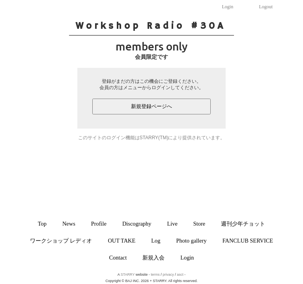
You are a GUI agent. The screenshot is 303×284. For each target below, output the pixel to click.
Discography (137, 223)
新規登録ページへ (151, 106)
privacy (168, 275)
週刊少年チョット (243, 223)
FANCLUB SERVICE (248, 240)
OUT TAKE (121, 240)
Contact (118, 257)
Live (172, 223)
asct (180, 275)
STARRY (128, 275)
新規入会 (153, 257)
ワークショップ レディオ (61, 240)
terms (155, 275)
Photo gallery (191, 240)
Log (155, 240)
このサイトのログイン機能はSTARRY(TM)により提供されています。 (151, 137)
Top (42, 223)
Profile (99, 223)
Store (199, 223)
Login (228, 6)
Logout (266, 6)
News (68, 223)
